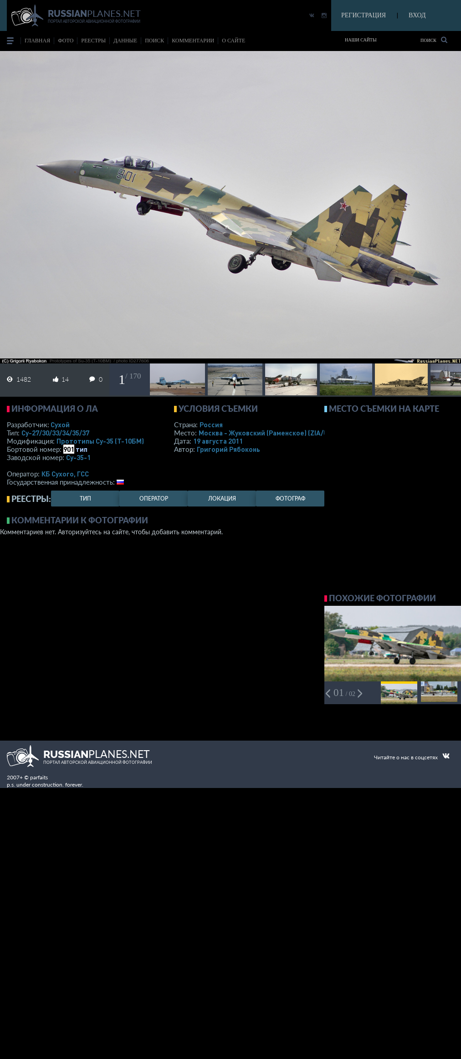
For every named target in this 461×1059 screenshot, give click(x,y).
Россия (211, 424)
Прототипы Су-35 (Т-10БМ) (100, 441)
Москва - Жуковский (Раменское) (272, 433)
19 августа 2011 (218, 441)
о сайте (233, 40)
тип (81, 449)
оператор (153, 498)
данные (125, 40)
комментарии (193, 40)
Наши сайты (361, 39)
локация (222, 498)
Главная (37, 40)
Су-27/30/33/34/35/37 (55, 433)
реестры (93, 40)
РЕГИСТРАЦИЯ (363, 15)
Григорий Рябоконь (228, 449)
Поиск (433, 39)
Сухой (60, 424)
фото (65, 40)
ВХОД (417, 15)
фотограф (290, 498)
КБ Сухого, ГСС (65, 474)
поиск (154, 40)
